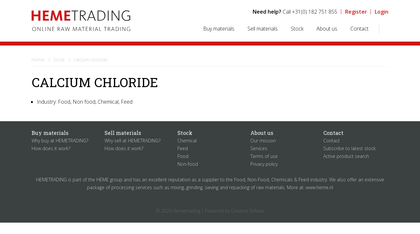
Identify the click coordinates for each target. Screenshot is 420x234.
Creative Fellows (248, 211)
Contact (359, 28)
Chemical (187, 140)
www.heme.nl (319, 187)
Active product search (346, 156)
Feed (182, 148)
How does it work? (51, 148)
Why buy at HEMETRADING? (60, 140)
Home (38, 60)
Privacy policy (264, 164)
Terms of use (264, 156)
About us (326, 28)
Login (381, 11)
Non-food (187, 164)
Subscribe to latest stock (349, 148)
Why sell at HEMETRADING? (133, 140)
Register (356, 11)
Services (258, 148)
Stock (297, 28)
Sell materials (262, 28)
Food (183, 156)
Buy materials (218, 28)
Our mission (263, 140)
